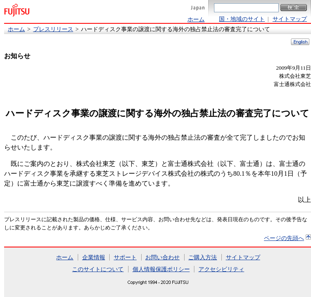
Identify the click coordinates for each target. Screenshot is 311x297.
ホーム (196, 19)
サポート (125, 257)
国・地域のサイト (242, 19)
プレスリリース (53, 29)
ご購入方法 (202, 257)
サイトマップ (290, 19)
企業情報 (93, 257)
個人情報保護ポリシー (161, 269)
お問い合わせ (162, 257)
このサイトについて (98, 269)
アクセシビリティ (221, 269)
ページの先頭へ (284, 238)
